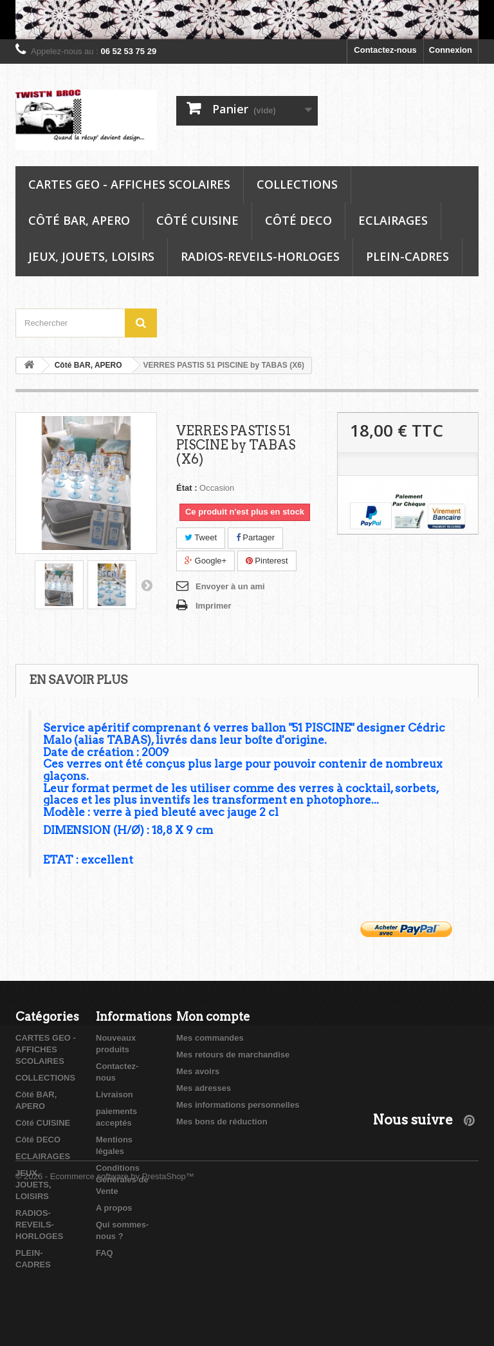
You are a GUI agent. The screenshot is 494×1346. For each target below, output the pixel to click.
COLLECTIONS (297, 184)
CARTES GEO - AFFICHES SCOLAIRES (129, 184)
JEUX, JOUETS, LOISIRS (91, 256)
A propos (114, 1208)
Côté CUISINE (197, 220)
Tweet (201, 537)
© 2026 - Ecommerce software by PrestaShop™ (104, 1311)
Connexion (450, 50)
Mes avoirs (197, 1071)
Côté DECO (298, 220)
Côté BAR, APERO (79, 220)
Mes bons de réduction (222, 1121)
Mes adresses (203, 1088)
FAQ (104, 1253)
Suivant (146, 584)
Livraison (114, 1094)
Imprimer (214, 606)
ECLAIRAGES (393, 220)
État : (186, 488)
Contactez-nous (385, 50)
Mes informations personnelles (237, 1105)
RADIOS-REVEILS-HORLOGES (260, 256)
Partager (255, 537)
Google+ (205, 560)
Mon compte (213, 1016)
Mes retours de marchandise (232, 1054)
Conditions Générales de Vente (122, 1179)
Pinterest (267, 560)
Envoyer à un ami (230, 586)
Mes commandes (210, 1038)
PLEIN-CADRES (407, 256)
